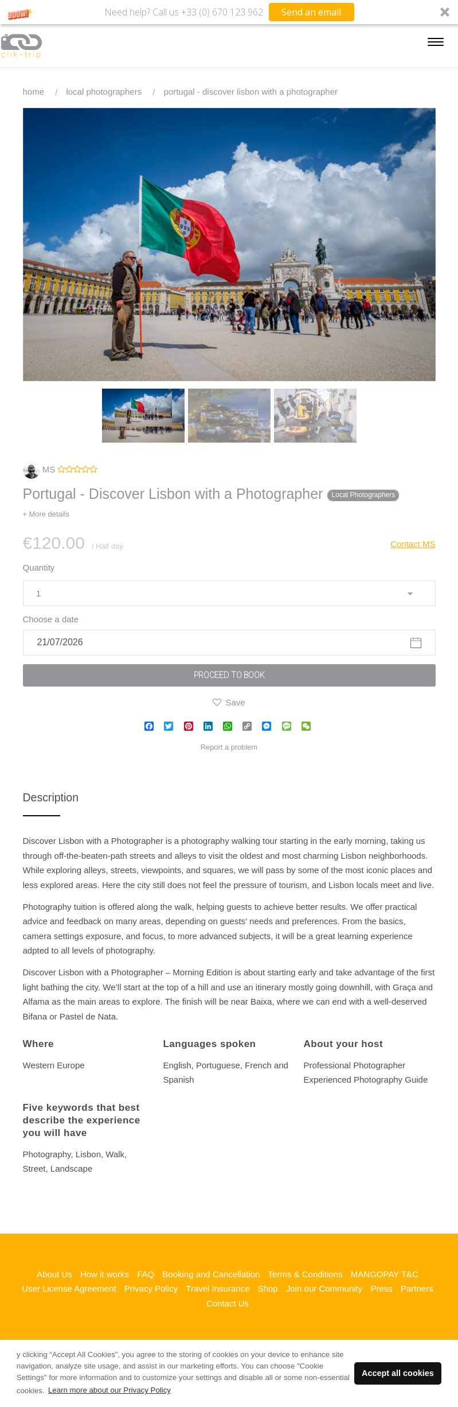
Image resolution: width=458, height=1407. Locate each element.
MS (39, 469)
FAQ (145, 1274)
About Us (54, 1274)
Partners (417, 1288)
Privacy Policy (151, 1288)
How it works (104, 1274)
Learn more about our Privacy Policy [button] (109, 1390)
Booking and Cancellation (211, 1274)
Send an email (311, 12)
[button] (229, 12)
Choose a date (51, 619)
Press (381, 1288)
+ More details (46, 514)
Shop (268, 1288)
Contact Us (227, 1303)
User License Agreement (69, 1288)
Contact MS (412, 544)
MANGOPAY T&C (384, 1274)
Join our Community (324, 1288)
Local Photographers (104, 91)
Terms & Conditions (305, 1274)
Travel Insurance (217, 1288)
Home (34, 91)
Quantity (39, 567)
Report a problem (229, 747)
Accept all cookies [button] (398, 1373)
